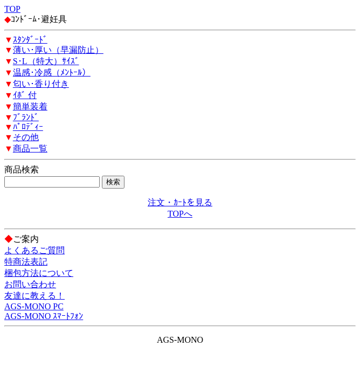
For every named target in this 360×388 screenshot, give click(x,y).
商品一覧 (30, 148)
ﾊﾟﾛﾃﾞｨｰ (28, 126)
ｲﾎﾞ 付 (25, 95)
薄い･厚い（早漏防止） (58, 49)
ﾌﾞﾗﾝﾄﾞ (26, 117)
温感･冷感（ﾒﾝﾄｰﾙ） (52, 72)
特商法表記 (25, 261)
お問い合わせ (30, 284)
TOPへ (180, 213)
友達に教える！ (34, 295)
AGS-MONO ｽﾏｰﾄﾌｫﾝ (43, 316)
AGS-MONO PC (34, 306)
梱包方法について (38, 273)
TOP (12, 8)
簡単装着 (30, 106)
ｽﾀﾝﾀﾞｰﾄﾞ (30, 39)
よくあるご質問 (34, 250)
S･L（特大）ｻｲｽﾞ (46, 61)
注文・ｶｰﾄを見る (180, 202)
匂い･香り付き (41, 83)
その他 (26, 137)
